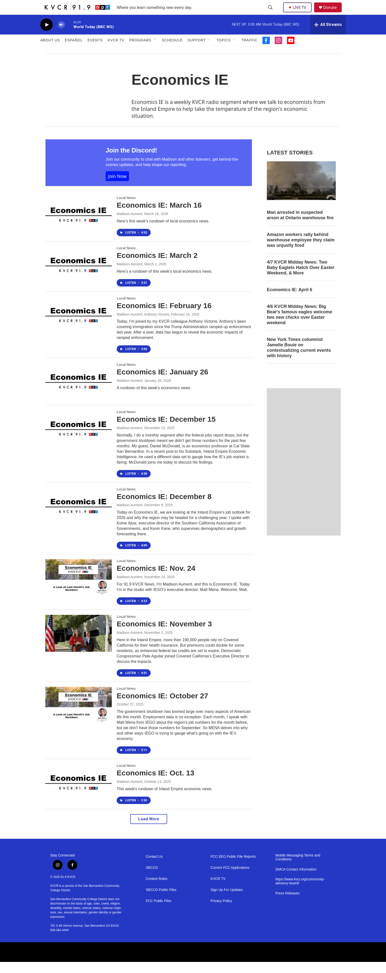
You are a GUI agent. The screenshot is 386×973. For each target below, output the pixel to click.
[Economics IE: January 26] (78, 392)
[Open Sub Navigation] (155, 51)
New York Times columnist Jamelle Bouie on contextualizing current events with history (299, 358)
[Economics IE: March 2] (78, 275)
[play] (46, 36)
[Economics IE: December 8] (78, 517)
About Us (50, 51)
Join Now (117, 187)
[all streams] (328, 36)
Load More (148, 830)
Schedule (172, 51)
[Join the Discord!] (71, 174)
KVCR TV (116, 51)
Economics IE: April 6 (289, 300)
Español (73, 51)
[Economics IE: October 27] (78, 716)
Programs (140, 51)
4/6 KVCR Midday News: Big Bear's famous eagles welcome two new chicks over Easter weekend (299, 325)
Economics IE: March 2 (157, 266)
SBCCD (152, 879)
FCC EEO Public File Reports (233, 868)
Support (197, 51)
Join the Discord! (131, 161)
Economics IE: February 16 (164, 317)
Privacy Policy (221, 912)
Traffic (249, 51)
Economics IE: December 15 (166, 430)
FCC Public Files (158, 912)
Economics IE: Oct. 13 (155, 784)
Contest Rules (156, 890)
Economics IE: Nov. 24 (156, 579)
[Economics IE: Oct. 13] (78, 793)
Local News (126, 209)
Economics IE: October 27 (162, 707)
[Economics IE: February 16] (78, 326)
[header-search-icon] (270, 13)
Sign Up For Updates (226, 901)
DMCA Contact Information (296, 880)
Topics (223, 51)
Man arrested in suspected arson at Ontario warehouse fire (300, 226)
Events (95, 51)
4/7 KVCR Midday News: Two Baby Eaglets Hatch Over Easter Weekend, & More (300, 278)
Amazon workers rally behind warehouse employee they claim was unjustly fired (301, 251)
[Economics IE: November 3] (78, 644)
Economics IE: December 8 (164, 507)
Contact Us (154, 868)
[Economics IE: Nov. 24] (78, 588)
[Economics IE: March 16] (78, 225)
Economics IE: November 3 (164, 635)
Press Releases (287, 904)
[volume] (61, 35)
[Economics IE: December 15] (78, 439)
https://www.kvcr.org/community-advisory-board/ (300, 892)
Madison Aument (129, 225)
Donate (333, 13)
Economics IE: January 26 (162, 383)
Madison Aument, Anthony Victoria (143, 325)
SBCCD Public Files (161, 901)
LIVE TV (298, 13)
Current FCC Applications (229, 879)
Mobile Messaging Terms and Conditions (297, 868)
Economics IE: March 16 (159, 216)
